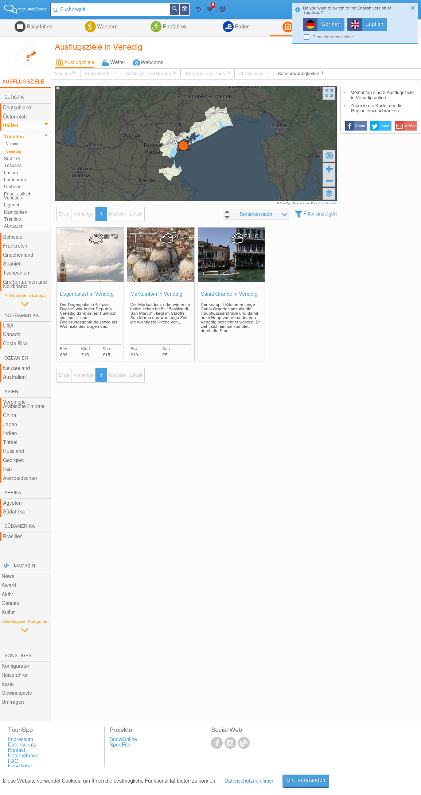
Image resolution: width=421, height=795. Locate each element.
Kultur (8, 612)
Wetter (117, 62)
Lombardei (15, 180)
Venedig (14, 152)
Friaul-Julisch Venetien (17, 196)
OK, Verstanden (306, 780)
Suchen (179, 9)
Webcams (152, 62)
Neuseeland (16, 368)
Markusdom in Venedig (156, 294)
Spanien (12, 264)
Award (8, 585)
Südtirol (12, 158)
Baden (242, 27)
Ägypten (12, 503)
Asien (11, 391)
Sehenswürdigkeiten (301, 73)
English (375, 24)
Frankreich (15, 246)
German (331, 24)
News (7, 576)
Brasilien (13, 536)
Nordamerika (21, 315)
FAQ (13, 761)
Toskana (13, 165)
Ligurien (12, 205)
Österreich (15, 117)
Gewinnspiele (16, 693)
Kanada (11, 334)
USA (8, 326)
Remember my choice (333, 37)
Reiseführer (39, 27)
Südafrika (14, 512)
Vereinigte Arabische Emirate (23, 405)
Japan (10, 424)
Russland (13, 451)
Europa (14, 97)
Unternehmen (23, 756)
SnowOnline (123, 739)
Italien (10, 125)
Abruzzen (13, 226)
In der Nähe (189, 10)
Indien (10, 433)
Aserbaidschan (20, 478)
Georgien (13, 460)
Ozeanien (16, 358)
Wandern (107, 27)
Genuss (10, 603)
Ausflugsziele (79, 62)
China (9, 415)
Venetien (14, 137)
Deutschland (17, 107)
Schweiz (12, 237)
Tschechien (16, 273)
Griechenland (18, 255)
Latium (11, 173)
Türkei (10, 442)
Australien (14, 377)
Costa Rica (15, 343)
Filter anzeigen (320, 214)
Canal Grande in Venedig (229, 294)
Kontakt (17, 750)
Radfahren (174, 27)
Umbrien (13, 187)
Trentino (12, 219)
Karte (7, 684)
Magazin (24, 566)
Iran (7, 469)
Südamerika (19, 526)
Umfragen (12, 702)
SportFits (120, 745)
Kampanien (15, 212)
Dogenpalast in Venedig (87, 294)
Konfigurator (15, 666)
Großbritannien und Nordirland (25, 285)
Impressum (20, 739)
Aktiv (7, 594)
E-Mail (410, 126)
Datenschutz (22, 745)
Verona (12, 144)
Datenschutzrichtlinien (249, 781)
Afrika (12, 492)
